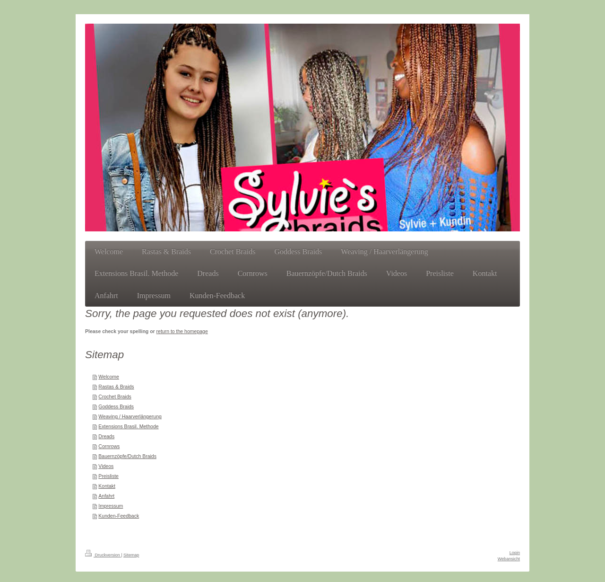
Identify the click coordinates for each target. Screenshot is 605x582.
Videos (105, 466)
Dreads (106, 436)
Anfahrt (106, 496)
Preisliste (108, 476)
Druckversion (103, 555)
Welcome (108, 376)
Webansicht (509, 558)
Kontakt (106, 486)
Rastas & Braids (116, 386)
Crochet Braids (114, 396)
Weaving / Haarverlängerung (129, 416)
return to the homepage (182, 331)
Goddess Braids (116, 406)
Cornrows (109, 446)
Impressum (110, 506)
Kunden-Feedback (118, 516)
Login (515, 552)
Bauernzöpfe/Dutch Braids (127, 456)
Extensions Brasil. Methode (128, 426)
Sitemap (131, 555)
